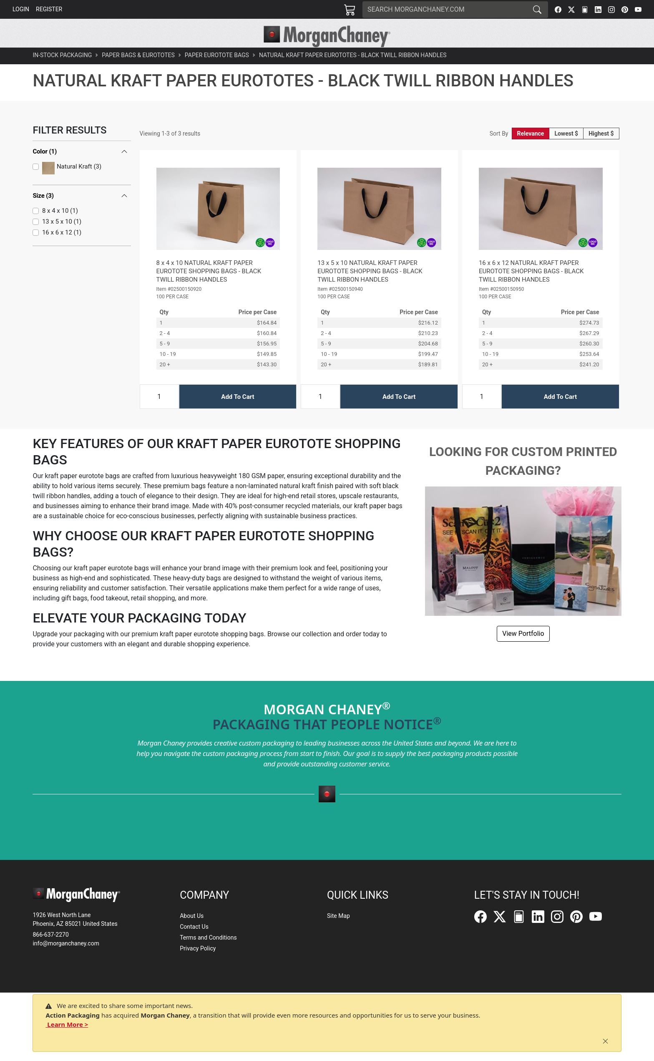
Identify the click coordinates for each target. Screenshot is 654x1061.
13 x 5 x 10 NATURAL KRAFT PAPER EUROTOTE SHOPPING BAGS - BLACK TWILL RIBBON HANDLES (369, 289)
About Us (192, 915)
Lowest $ (566, 152)
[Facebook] (558, 9)
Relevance (530, 152)
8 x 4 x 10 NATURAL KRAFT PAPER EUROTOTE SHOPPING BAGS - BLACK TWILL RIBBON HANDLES (208, 289)
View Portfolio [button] (523, 652)
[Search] (444, 9)
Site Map (338, 915)
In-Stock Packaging (62, 73)
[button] (206, 57)
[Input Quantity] (159, 415)
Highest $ (601, 152)
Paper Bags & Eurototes (138, 73)
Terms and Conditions (208, 937)
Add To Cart (237, 414)
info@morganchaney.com (66, 943)
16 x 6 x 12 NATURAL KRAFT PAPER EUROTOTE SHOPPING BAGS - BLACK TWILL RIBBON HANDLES (531, 289)
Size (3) (43, 209)
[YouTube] (638, 9)
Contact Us (194, 926)
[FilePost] (584, 9)
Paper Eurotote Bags (217, 73)
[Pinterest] (624, 9)
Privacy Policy (198, 948)
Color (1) (45, 169)
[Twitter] (571, 9)
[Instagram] (611, 9)
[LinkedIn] (598, 9)
